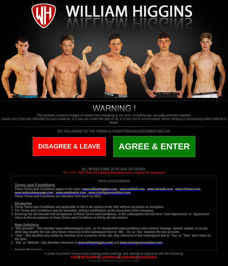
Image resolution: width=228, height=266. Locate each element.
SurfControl (148, 257)
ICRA (75, 257)
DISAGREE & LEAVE (69, 146)
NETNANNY (89, 257)
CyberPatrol (109, 257)
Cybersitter (128, 257)
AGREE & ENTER (154, 146)
